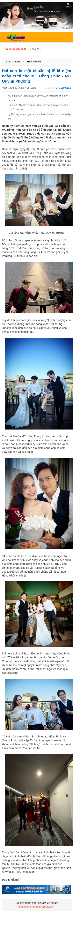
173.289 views (63, 87)
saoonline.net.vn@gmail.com (36, 906)
